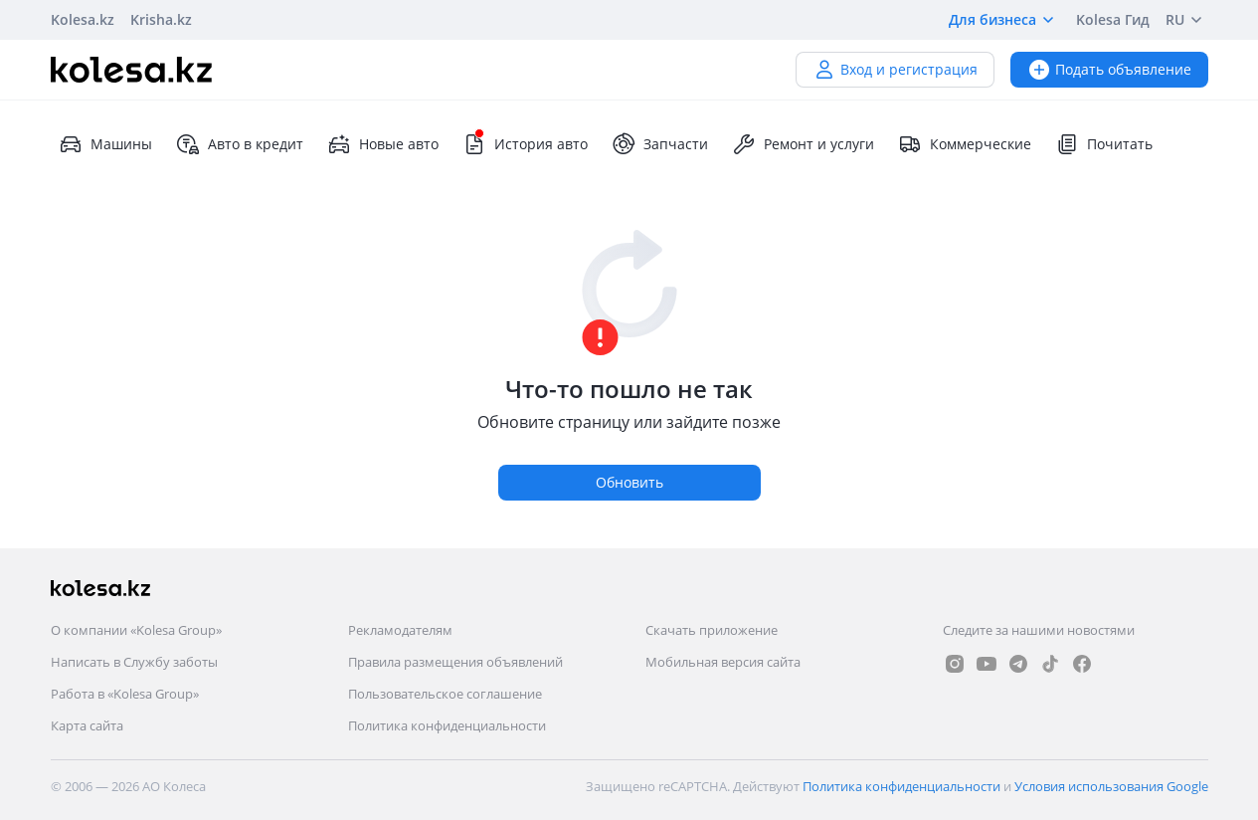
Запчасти (660, 144)
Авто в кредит (239, 144)
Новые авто (383, 144)
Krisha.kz (161, 19)
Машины (105, 144)
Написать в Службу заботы (134, 662)
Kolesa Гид (1113, 19)
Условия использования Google (1111, 786)
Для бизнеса (1004, 20)
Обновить (629, 482)
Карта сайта (87, 725)
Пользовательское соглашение (445, 694)
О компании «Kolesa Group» (136, 630)
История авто (525, 144)
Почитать (1104, 144)
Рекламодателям (400, 630)
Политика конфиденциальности (447, 725)
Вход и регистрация (895, 69)
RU (1187, 20)
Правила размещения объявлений (455, 662)
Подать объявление (1109, 69)
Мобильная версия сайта (723, 662)
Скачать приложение (711, 630)
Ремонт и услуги (803, 144)
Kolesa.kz (82, 19)
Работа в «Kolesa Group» (125, 694)
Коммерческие (964, 144)
